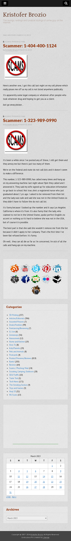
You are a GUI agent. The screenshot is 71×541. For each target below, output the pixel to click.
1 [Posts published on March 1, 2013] (52, 466)
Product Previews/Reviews (20, 358)
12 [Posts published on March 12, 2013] (27, 476)
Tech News (14, 381)
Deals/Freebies (15, 325)
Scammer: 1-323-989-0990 (30, 120)
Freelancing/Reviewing (18, 328)
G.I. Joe (12, 331)
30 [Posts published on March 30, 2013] (60, 487)
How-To (12, 345)
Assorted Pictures (16, 321)
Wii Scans (13, 395)
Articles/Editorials (16, 318)
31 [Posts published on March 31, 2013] (10, 492)
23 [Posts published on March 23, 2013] (60, 482)
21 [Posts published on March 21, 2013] (44, 482)
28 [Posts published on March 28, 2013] (44, 487)
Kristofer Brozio (24, 14)
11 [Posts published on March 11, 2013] (19, 476)
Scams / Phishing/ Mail (15, 42)
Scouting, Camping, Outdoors (21, 371)
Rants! (12, 361)
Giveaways (13, 335)
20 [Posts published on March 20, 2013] (35, 482)
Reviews (12, 365)
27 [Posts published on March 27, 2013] (35, 487)
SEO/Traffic (14, 375)
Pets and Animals (16, 351)
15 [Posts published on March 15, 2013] (52, 476)
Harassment (14, 338)
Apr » (14, 497)
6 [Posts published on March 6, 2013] (35, 471)
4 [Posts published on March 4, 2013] (18, 471)
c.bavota (46, 537)
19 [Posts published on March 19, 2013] (27, 482)
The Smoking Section (18, 385)
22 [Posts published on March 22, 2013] (52, 482)
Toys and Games (16, 388)
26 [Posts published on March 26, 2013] (27, 487)
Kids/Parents (14, 348)
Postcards (13, 355)
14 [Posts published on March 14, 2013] (44, 476)
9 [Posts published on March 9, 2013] (60, 471)
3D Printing (14, 315)
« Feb (8, 497)
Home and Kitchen (17, 341)
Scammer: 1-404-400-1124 (30, 45)
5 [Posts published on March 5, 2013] (27, 471)
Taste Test (13, 378)
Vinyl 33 (12, 391)
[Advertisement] (35, 425)
